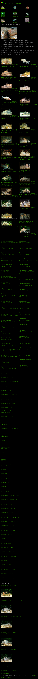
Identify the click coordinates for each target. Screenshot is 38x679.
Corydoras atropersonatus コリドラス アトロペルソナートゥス (28, 259)
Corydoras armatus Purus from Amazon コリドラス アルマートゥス (28, 88)
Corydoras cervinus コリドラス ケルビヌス (24, 354)
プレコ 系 (27, 14)
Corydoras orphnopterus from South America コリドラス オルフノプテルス (27, 179)
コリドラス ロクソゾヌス (7, 416)
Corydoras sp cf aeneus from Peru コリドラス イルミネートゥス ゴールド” (10, 74)
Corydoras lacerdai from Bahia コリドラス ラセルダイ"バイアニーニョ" (28, 272)
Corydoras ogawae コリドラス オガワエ (24, 337)
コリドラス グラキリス (6, 504)
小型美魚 (3, 14)
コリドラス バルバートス (7, 573)
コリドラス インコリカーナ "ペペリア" (10, 521)
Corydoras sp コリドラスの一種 (5, 362)
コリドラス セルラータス (7, 377)
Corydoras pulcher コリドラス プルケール (6, 271)
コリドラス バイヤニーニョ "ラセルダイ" (10, 495)
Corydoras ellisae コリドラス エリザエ (6, 283)
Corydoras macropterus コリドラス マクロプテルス (7, 253)
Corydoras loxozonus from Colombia (5, 423)
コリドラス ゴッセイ (6, 473)
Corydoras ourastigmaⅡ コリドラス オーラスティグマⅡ (8, 344)
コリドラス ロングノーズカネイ (8, 670)
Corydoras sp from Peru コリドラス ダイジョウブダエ (28, 62)
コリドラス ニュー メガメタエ (8, 530)
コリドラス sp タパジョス (7, 565)
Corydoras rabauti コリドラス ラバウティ (6, 288)
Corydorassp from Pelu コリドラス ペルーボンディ (10, 192)
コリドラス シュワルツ (6, 390)
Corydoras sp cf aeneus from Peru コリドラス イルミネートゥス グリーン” (28, 75)
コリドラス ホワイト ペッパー (8, 508)
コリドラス (3, 20)
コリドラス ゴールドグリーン (8, 403)
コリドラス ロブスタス (6, 399)
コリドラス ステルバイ (6, 543)
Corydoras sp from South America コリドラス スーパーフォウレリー (28, 114)
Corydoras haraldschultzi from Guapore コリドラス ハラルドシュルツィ (28, 127)
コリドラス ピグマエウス (7, 666)
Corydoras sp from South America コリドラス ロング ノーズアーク (28, 100)
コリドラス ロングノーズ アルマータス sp (11, 616)
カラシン (27, 8)
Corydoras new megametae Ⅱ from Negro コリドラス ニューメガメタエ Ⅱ (27, 154)
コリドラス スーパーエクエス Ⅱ (8, 585)
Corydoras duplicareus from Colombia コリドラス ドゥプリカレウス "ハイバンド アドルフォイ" (9, 180)
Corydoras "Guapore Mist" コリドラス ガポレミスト (7, 247)
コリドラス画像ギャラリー (7, 673)
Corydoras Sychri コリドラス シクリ (23, 296)
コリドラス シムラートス (7, 440)
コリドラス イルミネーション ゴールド (10, 578)
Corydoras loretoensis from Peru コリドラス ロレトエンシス (9, 86)
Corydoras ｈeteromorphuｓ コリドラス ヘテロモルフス (25, 342)
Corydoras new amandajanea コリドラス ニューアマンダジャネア (28, 192)
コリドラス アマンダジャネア (8, 465)
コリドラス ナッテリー (6, 486)
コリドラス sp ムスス (6, 560)
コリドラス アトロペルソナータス (9, 386)
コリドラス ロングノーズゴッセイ (9, 394)
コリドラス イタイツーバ (7, 547)
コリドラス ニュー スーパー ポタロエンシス (11, 600)
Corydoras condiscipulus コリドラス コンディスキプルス (26, 278)
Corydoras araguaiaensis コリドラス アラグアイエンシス (8, 277)
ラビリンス (15, 14)
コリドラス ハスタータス (7, 512)
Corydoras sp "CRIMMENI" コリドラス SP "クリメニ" (25, 360)
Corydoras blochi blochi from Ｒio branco (6, 436)
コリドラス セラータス (6, 538)
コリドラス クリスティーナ (7, 478)
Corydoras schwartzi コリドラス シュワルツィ (25, 265)
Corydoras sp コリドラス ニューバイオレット (8, 367)
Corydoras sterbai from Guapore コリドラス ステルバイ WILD (9, 127)
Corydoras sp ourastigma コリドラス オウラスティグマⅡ (26, 284)
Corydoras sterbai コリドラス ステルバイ (6, 332)
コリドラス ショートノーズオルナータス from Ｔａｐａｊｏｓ (9, 350)
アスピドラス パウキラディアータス (10, 225)
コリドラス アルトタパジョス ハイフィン (10, 649)
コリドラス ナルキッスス (7, 482)
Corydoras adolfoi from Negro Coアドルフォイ (9, 167)
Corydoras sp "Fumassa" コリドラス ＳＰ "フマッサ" (7, 326)
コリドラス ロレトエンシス (7, 525)
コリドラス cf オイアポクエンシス (9, 499)
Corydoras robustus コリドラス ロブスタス (24, 307)
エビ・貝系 (27, 20)
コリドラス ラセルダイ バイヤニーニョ (10, 381)
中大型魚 (15, 20)
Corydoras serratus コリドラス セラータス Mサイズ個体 (9, 315)
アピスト (3, 8)
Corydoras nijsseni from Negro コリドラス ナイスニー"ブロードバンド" (28, 217)
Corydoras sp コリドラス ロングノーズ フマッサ (27, 290)
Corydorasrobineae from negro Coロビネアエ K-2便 (10, 154)
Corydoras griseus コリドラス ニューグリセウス (26, 247)
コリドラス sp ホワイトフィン (8, 569)
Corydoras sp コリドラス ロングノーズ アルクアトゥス (10, 295)
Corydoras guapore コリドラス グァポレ (24, 366)
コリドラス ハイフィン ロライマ (8, 453)
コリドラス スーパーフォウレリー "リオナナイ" (9, 633)
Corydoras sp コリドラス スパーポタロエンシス (9, 356)
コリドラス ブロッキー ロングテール (9, 428)
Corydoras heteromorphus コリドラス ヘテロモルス (7, 265)
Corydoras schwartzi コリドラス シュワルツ (6, 338)
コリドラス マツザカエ (6, 407)
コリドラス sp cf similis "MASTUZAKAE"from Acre (6, 411)
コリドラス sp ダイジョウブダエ (8, 556)
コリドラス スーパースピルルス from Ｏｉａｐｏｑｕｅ (28, 348)
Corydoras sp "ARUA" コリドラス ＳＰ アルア (24, 325)
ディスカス (15, 8)
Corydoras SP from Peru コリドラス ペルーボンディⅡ (8, 321)
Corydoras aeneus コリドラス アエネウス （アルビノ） (10, 99)
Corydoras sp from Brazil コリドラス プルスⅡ (9, 62)
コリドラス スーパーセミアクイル (9, 204)
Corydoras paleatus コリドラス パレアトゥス (25, 302)
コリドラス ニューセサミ (7, 534)
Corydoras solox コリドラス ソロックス (27, 204)
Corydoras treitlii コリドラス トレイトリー (25, 253)
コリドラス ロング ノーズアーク (8, 552)
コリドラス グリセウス (6, 469)
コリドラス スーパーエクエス (8, 373)
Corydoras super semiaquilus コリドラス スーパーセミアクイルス (9, 242)
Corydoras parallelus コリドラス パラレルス (6, 302)
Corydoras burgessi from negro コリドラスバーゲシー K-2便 (28, 167)
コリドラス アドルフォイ (7, 491)
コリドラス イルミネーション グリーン (10, 517)
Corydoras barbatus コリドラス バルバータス (7, 259)
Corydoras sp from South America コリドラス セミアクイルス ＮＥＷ (10, 113)
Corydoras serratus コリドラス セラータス (24, 313)
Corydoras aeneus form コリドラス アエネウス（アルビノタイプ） (9, 308)
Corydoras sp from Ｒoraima (4, 460)
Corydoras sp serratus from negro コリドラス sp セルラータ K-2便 (28, 141)
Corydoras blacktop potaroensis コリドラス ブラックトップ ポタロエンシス (28, 231)
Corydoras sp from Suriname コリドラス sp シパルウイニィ (10, 141)
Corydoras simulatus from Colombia (5, 448)
